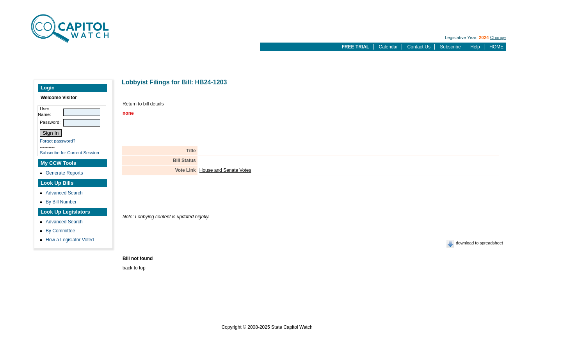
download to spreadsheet (479, 243)
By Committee (60, 230)
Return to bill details (143, 104)
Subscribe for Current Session (69, 152)
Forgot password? (57, 141)
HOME (496, 47)
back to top (134, 268)
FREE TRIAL (355, 47)
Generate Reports (64, 173)
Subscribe (450, 47)
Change (498, 37)
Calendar (388, 47)
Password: (50, 122)
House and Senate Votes (225, 170)
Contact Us (418, 47)
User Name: (44, 111)
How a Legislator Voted (70, 239)
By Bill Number (61, 202)
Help (475, 47)
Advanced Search (64, 193)
